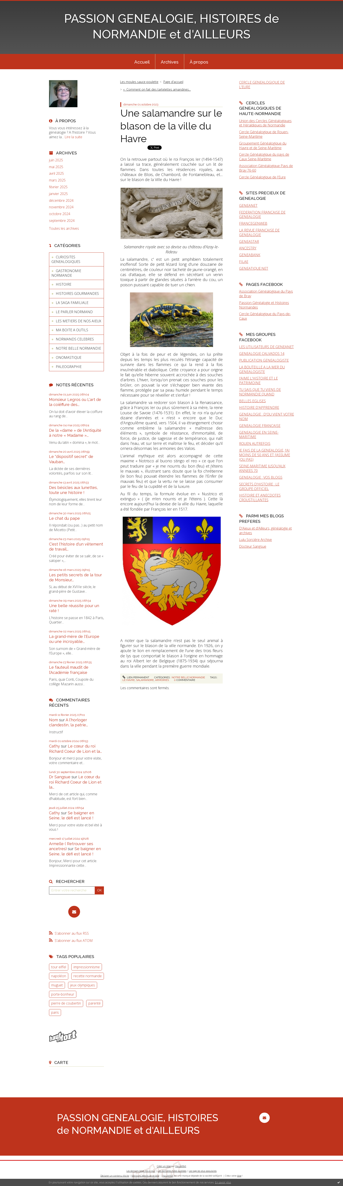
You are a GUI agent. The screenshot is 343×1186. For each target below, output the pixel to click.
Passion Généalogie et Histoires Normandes (264, 305)
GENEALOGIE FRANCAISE (259, 425)
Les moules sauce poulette (139, 82)
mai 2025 (56, 167)
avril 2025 (56, 173)
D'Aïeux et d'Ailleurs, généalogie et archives (265, 530)
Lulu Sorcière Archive (255, 539)
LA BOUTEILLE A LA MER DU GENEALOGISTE (262, 369)
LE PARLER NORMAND (74, 311)
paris (55, 1012)
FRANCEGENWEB (253, 223)
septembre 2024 (62, 220)
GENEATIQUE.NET (253, 268)
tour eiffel (58, 967)
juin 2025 (56, 160)
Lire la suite (73, 137)
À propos (199, 62)
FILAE (243, 261)
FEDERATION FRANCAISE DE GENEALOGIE (262, 214)
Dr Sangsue (59, 777)
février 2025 (58, 187)
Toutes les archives (64, 228)
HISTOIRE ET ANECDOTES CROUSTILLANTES (260, 497)
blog (239, 1175)
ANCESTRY (247, 248)
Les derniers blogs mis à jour (140, 1170)
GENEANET (248, 205)
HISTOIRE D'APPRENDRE (259, 407)
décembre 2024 (61, 200)
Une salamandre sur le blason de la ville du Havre (171, 126)
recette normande (88, 976)
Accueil (142, 62)
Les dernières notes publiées (172, 1170)
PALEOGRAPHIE (69, 366)
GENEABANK (249, 254)
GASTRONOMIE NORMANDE (66, 273)
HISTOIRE (63, 284)
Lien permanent (135, 677)
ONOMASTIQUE (68, 357)
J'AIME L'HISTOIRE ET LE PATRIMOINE (258, 380)
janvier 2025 (58, 194)
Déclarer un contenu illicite (114, 1175)
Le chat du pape (64, 518)
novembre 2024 (61, 207)
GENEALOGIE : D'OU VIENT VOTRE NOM (266, 416)
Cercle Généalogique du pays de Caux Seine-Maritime (264, 156)
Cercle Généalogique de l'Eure (262, 177)
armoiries (162, 680)
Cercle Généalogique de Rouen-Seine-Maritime (264, 134)
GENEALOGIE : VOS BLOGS (260, 477)
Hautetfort (180, 1166)
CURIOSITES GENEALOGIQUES (65, 259)
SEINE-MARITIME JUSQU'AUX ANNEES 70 (262, 468)
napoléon (58, 976)
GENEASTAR (249, 241)
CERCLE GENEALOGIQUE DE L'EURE (262, 84)
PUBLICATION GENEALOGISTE (264, 360)
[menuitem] (142, 61)
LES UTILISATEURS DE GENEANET (266, 346)
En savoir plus (223, 1182)
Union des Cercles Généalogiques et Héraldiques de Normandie (265, 123)
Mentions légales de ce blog (145, 1175)
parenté (94, 1003)
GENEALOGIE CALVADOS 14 (261, 353)
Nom (53, 720)
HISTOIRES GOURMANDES (77, 293)
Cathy (54, 746)
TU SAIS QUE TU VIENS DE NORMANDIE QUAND (260, 392)
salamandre (145, 680)
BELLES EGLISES (252, 401)
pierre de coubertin (66, 1003)
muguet (57, 985)
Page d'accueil (173, 82)
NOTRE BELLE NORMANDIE (78, 348)
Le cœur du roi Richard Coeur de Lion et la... (75, 782)
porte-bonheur (62, 994)
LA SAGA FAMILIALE (72, 302)
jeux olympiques (82, 985)
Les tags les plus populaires (203, 1170)
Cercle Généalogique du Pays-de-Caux (265, 316)
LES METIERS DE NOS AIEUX (78, 321)
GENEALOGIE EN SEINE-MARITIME (258, 434)
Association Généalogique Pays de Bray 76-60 (266, 168)
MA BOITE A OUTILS (72, 330)
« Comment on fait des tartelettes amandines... (157, 89)
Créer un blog (164, 1166)
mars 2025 (57, 180)
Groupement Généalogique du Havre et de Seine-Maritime (262, 145)
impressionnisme (87, 967)
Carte (61, 1062)
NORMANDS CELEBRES (75, 339)
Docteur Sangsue (252, 546)
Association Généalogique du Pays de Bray (266, 293)
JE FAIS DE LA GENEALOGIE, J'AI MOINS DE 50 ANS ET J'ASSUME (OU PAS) (264, 455)
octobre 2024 (59, 214)
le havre (128, 680)
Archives (169, 62)
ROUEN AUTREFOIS (254, 443)
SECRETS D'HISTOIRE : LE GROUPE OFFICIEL (259, 486)
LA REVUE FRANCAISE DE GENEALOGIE (259, 232)
